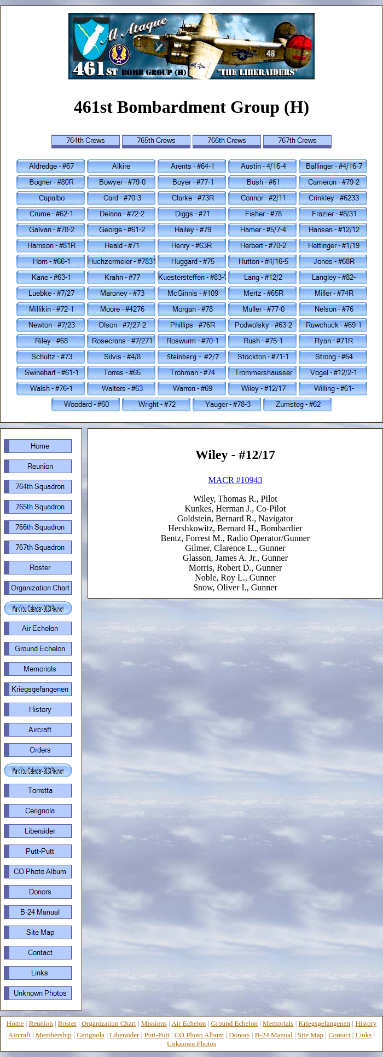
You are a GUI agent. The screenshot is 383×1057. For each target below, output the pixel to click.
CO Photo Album (199, 1035)
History (365, 1023)
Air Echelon (188, 1023)
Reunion (41, 1023)
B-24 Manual (274, 1035)
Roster (67, 1023)
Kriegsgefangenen (325, 1023)
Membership (54, 1035)
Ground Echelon (234, 1023)
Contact (339, 1035)
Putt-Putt (157, 1035)
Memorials (278, 1023)
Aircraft (19, 1035)
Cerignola (91, 1035)
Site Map (310, 1035)
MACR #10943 (235, 480)
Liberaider (124, 1035)
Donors (239, 1035)
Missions (154, 1023)
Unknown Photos (191, 1043)
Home (15, 1023)
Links (364, 1035)
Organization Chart (109, 1023)
